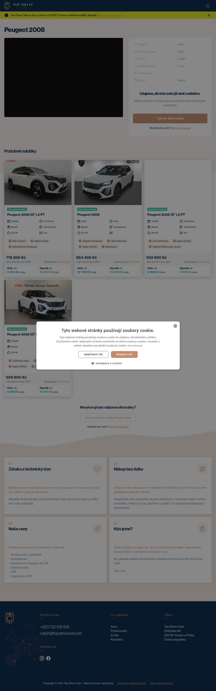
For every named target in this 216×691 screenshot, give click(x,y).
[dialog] (108, 345)
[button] (108, 363)
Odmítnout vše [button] (93, 354)
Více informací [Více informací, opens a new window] (134, 345)
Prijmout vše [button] (124, 354)
